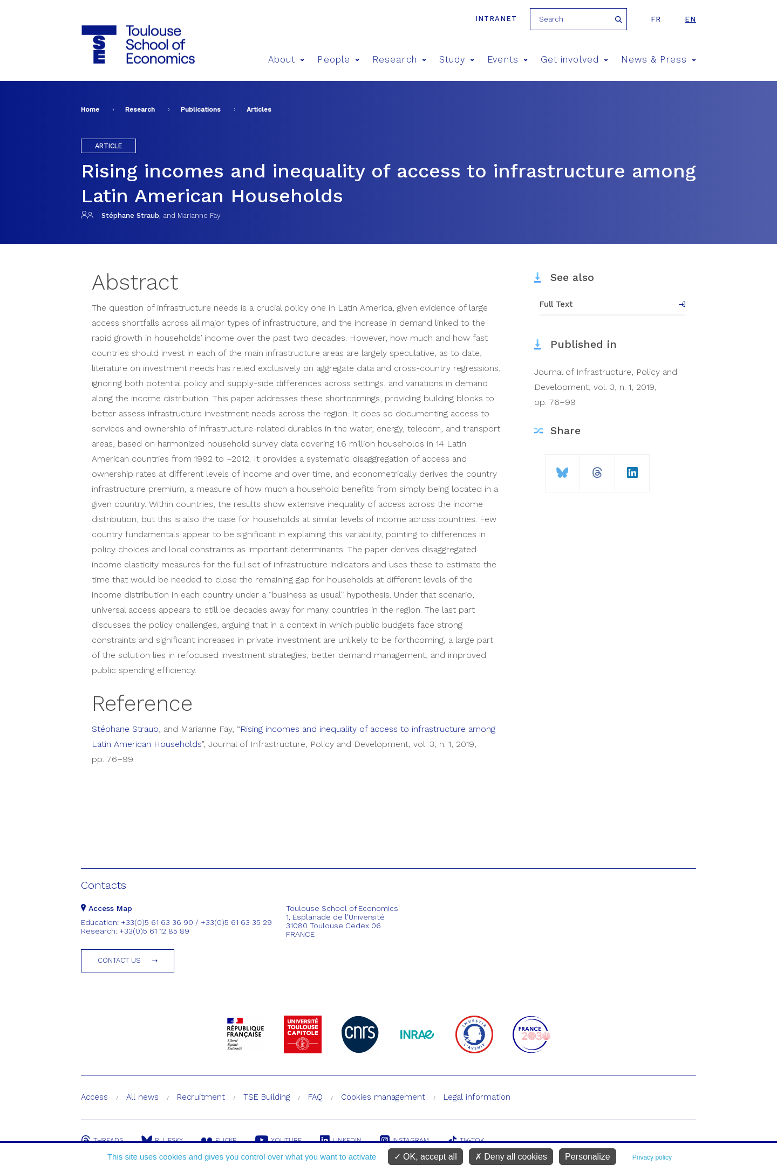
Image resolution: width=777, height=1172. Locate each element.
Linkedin (341, 1140)
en (690, 19)
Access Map (106, 908)
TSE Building (266, 1097)
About (286, 59)
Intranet (496, 19)
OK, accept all (425, 1156)
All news (142, 1097)
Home (90, 109)
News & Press (658, 59)
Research (399, 59)
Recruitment (201, 1097)
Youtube (278, 1140)
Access (94, 1097)
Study (457, 59)
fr (656, 19)
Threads (102, 1140)
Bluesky (162, 1140)
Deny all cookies (511, 1156)
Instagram (404, 1140)
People (338, 59)
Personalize (587, 1156)
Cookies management (383, 1097)
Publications (201, 109)
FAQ (315, 1097)
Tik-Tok (465, 1140)
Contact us (119, 960)
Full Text (556, 304)
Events (507, 59)
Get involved (574, 59)
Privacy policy (652, 1157)
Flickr (219, 1140)
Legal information (477, 1097)
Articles (259, 109)
